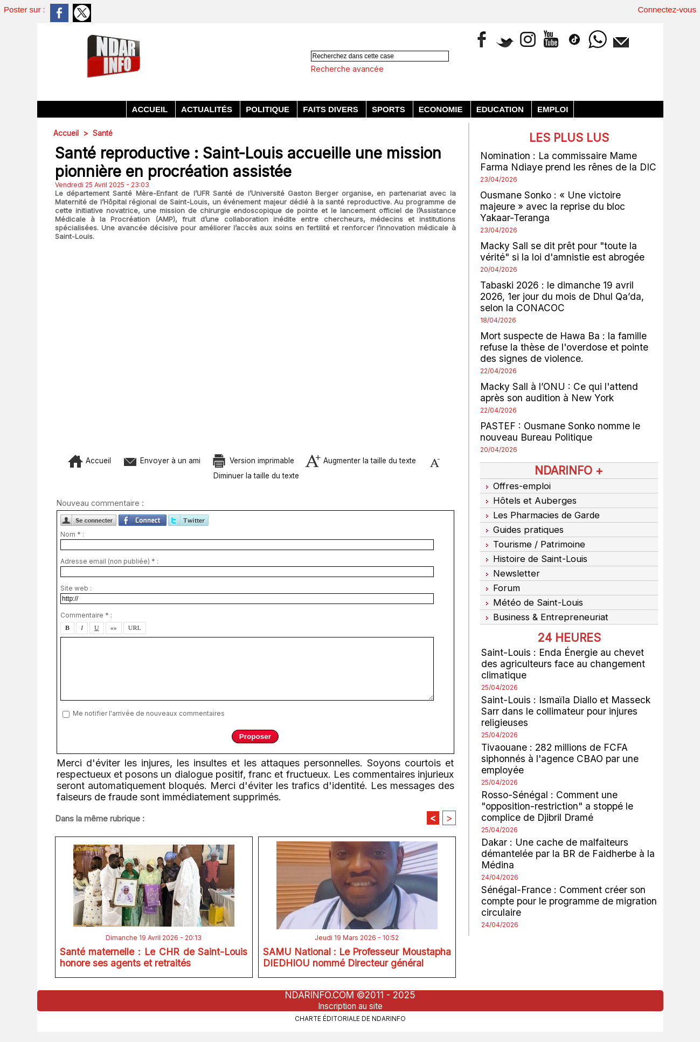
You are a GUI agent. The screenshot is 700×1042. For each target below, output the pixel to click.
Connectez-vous (667, 9)
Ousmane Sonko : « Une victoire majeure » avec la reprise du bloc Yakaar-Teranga (553, 206)
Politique (269, 109)
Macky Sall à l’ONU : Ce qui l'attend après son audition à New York (560, 392)
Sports (389, 109)
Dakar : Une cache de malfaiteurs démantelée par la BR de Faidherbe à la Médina (568, 843)
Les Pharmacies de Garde (542, 512)
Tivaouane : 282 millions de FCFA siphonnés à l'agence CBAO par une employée (561, 748)
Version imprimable (276, 460)
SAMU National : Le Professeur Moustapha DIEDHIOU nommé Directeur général (357, 965)
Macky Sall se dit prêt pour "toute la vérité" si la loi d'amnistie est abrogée (563, 251)
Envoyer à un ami (166, 460)
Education (501, 109)
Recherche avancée (347, 68)
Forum (500, 579)
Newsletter (510, 566)
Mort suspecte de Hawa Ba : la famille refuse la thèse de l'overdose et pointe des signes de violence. (566, 347)
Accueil (151, 109)
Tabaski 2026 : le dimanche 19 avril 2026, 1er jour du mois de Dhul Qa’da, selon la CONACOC (563, 296)
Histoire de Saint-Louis (535, 552)
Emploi (553, 109)
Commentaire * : (86, 620)
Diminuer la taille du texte (271, 476)
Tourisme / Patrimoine (534, 539)
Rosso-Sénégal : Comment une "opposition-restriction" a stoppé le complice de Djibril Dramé (560, 795)
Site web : (76, 593)
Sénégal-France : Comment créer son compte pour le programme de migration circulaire (564, 890)
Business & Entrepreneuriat (545, 606)
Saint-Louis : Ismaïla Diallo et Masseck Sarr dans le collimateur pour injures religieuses (567, 700)
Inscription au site (350, 1011)
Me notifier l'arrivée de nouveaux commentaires (149, 718)
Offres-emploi (516, 485)
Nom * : (72, 539)
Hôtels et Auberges (528, 498)
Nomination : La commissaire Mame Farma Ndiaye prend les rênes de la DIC (568, 161)
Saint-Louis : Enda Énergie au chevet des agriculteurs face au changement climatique (563, 653)
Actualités (207, 109)
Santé (103, 133)
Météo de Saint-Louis (533, 593)
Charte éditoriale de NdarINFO (350, 1023)
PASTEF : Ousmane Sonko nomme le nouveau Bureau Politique (562, 431)
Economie (442, 109)
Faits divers (332, 109)
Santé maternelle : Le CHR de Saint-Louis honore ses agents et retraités (154, 963)
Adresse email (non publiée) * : (109, 566)
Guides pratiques (523, 525)
